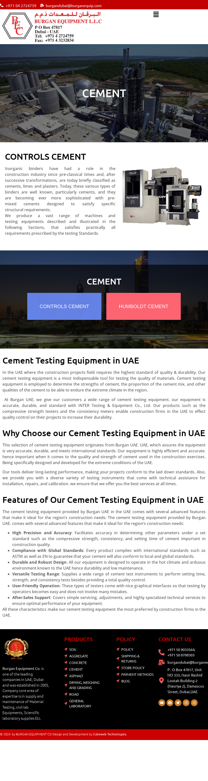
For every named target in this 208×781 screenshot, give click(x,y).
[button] (156, 14)
